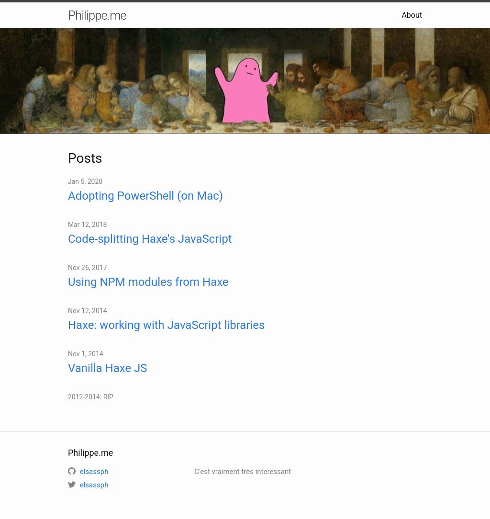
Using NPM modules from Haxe (148, 282)
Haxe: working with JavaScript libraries (166, 325)
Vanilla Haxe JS (107, 368)
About (411, 15)
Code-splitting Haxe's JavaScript (150, 239)
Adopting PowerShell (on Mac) (145, 196)
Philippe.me (97, 15)
